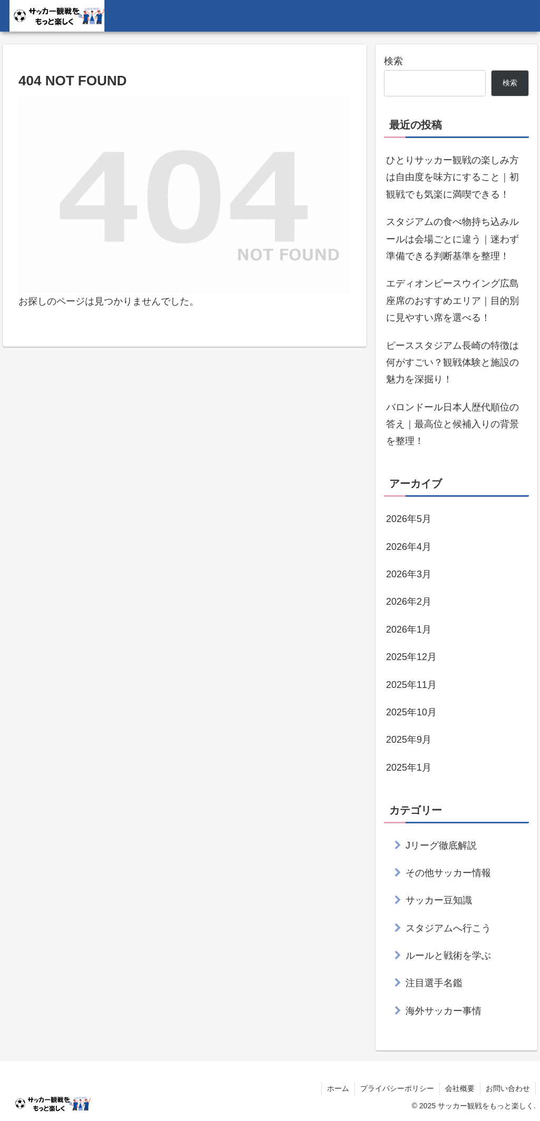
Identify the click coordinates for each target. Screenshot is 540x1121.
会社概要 (460, 1088)
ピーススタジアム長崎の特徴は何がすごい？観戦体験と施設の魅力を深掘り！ (452, 362)
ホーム (338, 1088)
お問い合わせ (508, 1088)
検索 (393, 61)
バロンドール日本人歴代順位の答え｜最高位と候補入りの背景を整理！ (452, 424)
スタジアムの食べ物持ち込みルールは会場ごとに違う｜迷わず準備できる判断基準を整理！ (452, 239)
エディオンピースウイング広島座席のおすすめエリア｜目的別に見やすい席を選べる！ (452, 300)
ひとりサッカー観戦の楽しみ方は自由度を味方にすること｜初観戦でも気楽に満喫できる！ (452, 177)
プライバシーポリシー (397, 1088)
